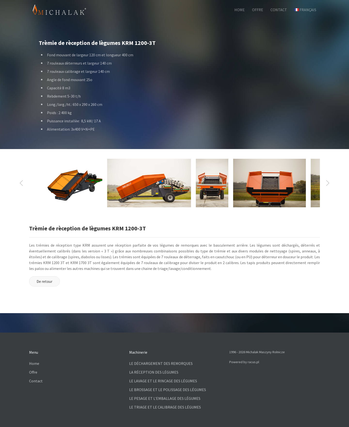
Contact (36, 380)
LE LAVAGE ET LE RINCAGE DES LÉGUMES (163, 380)
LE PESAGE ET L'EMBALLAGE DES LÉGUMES (164, 398)
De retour (44, 281)
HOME (239, 9)
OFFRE (257, 9)
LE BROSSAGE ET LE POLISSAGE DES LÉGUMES (167, 389)
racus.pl (253, 362)
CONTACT (278, 9)
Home (34, 363)
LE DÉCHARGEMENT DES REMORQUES (161, 363)
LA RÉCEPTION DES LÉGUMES (153, 372)
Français (305, 9)
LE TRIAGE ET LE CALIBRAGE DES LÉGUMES (165, 407)
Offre (33, 372)
